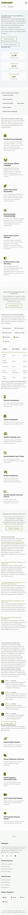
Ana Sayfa (3, 6)
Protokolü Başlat (8, 723)
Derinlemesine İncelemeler (10, 111)
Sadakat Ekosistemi (8, 95)
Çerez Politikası (5, 885)
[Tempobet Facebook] (11, 855)
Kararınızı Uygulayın (14, 528)
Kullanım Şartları (5, 880)
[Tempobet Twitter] (2, 855)
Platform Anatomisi (6, 864)
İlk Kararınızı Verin (9, 39)
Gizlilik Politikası (5, 882)
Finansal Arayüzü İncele (10, 44)
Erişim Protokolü (7, 107)
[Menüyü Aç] (26, 2)
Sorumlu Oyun (5, 887)
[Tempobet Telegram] (15, 855)
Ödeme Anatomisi (7, 99)
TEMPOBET (7, 3)
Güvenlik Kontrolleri (8, 103)
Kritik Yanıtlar (20, 103)
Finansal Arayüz (5, 866)
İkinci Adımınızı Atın (14, 306)
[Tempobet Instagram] (6, 855)
